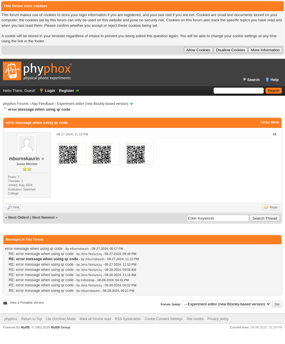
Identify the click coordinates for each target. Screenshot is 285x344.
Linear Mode (270, 122)
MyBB (25, 327)
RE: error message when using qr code (41, 254)
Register (66, 90)
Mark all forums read (95, 319)
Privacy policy (218, 319)
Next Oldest (18, 217)
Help (275, 80)
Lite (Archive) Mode (61, 319)
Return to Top (31, 319)
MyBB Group (60, 327)
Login (50, 90)
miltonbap (87, 280)
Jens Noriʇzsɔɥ (91, 254)
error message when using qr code (33, 248)
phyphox (10, 319)
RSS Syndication (128, 319)
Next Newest (43, 217)
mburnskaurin (24, 158)
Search (253, 80)
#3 (274, 134)
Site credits (195, 319)
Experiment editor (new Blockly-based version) (92, 104)
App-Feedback (42, 104)
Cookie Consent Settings (164, 319)
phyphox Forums (16, 104)
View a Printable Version (27, 302)
